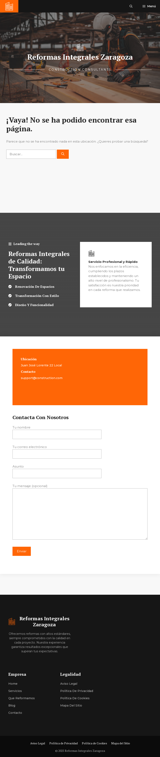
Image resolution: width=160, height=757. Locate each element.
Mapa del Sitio (71, 705)
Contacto (15, 713)
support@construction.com (41, 378)
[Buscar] (63, 154)
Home (13, 684)
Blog (11, 705)
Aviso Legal (68, 684)
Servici (13, 691)
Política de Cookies (75, 698)
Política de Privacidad (76, 691)
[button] (131, 6)
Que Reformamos (21, 698)
